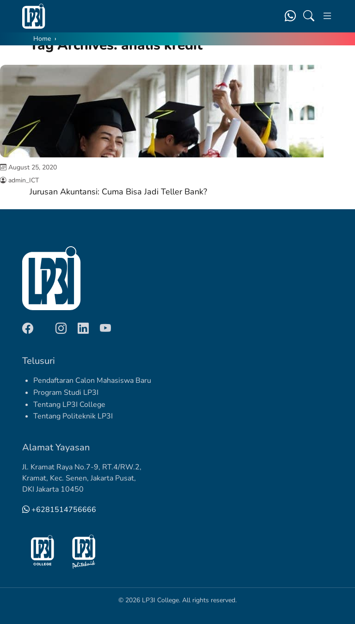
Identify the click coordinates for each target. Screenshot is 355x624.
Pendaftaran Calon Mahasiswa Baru (92, 380)
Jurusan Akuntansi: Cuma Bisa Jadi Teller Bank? (118, 191)
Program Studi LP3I (65, 392)
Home (42, 38)
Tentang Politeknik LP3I (73, 416)
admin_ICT (23, 180)
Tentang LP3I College (69, 404)
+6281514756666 (59, 510)
